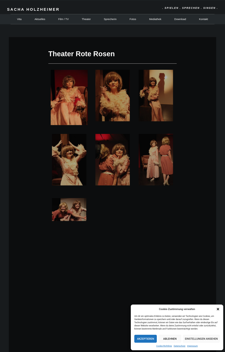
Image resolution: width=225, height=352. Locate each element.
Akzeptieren (145, 338)
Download (180, 19)
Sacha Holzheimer (33, 9)
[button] (218, 309)
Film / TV (63, 19)
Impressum (192, 346)
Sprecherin (110, 19)
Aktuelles (39, 19)
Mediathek (155, 19)
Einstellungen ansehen (201, 338)
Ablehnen (169, 338)
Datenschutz (179, 346)
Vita (19, 19)
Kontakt (203, 19)
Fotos (133, 19)
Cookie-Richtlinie (164, 346)
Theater (86, 19)
